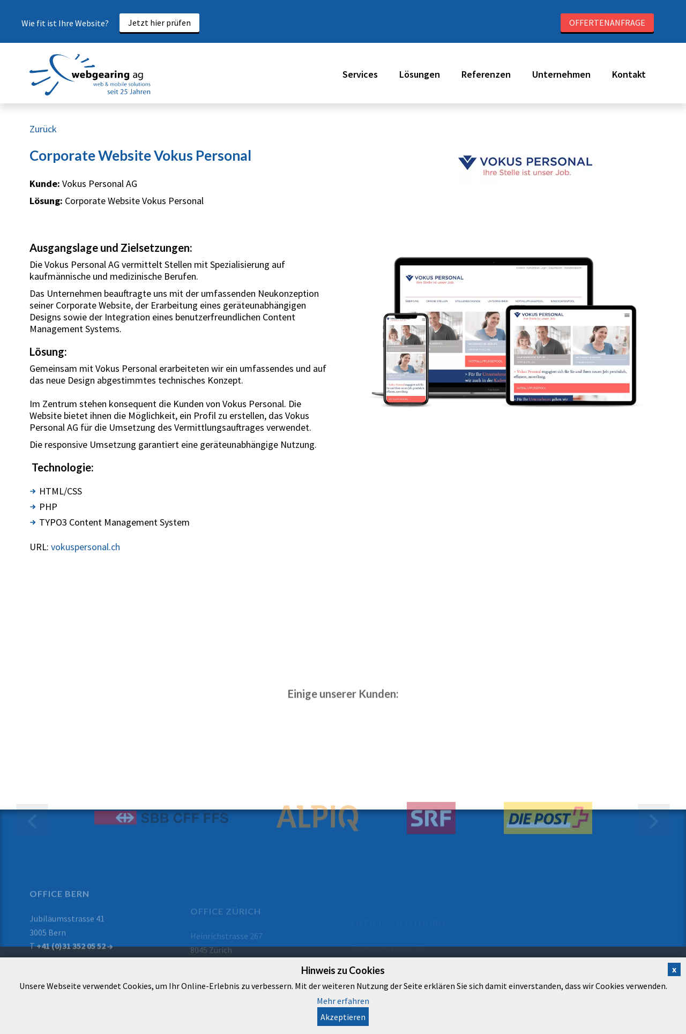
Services (360, 74)
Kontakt (629, 74)
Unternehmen (561, 74)
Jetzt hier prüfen (159, 22)
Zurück (43, 129)
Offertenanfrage (607, 22)
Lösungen (419, 74)
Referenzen (486, 74)
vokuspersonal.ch (85, 547)
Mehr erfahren (343, 1000)
